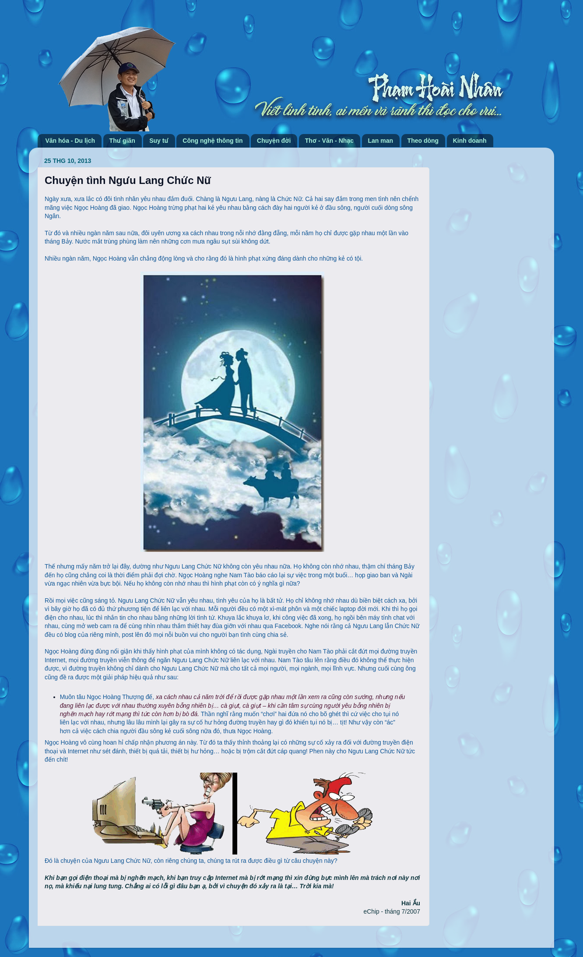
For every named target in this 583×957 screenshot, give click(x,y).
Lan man (380, 140)
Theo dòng (423, 140)
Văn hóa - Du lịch (70, 140)
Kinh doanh (470, 140)
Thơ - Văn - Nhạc (329, 140)
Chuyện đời (274, 140)
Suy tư (159, 140)
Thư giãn (122, 140)
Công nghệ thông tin (212, 140)
